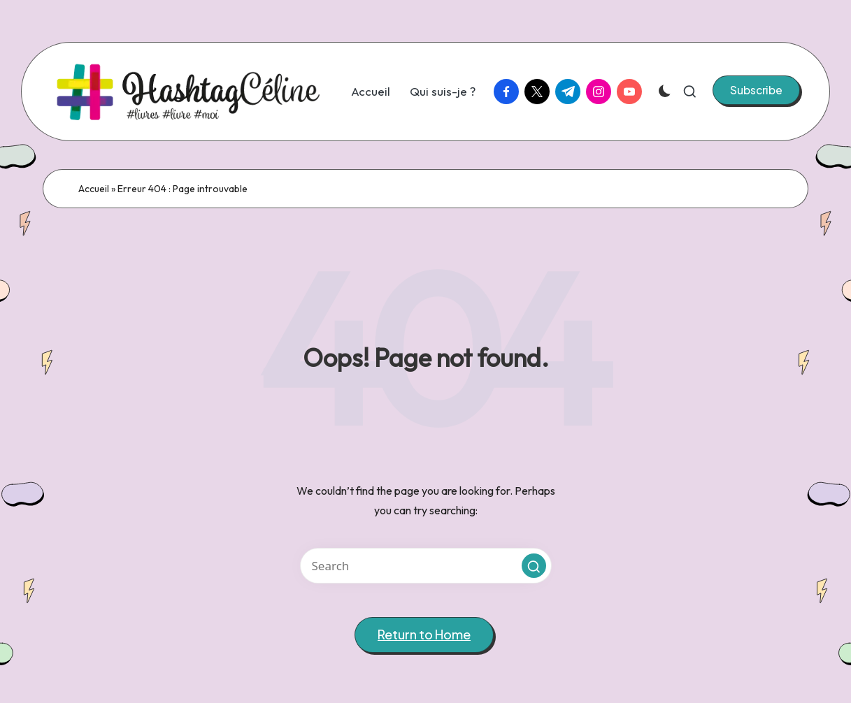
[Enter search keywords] (426, 566)
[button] (756, 90)
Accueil (93, 188)
